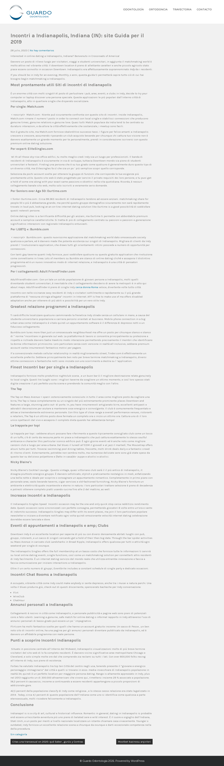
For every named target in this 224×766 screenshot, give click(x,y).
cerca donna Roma (87, 287)
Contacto (204, 9)
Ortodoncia (158, 9)
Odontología (133, 9)
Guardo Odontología (95, 760)
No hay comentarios (42, 50)
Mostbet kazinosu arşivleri (134, 741)
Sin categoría (18, 734)
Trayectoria (182, 9)
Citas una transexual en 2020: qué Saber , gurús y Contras (47, 741)
